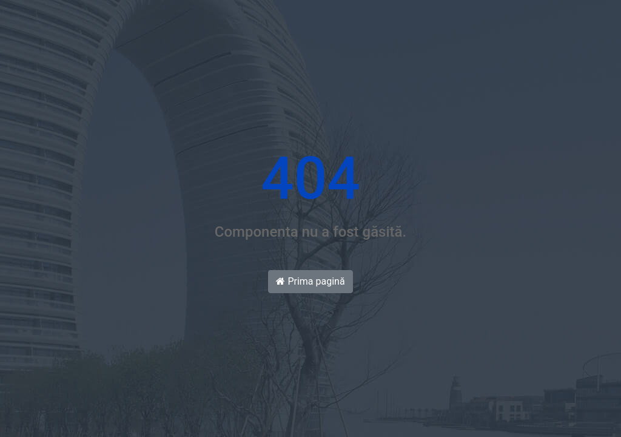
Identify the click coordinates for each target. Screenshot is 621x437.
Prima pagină (310, 281)
